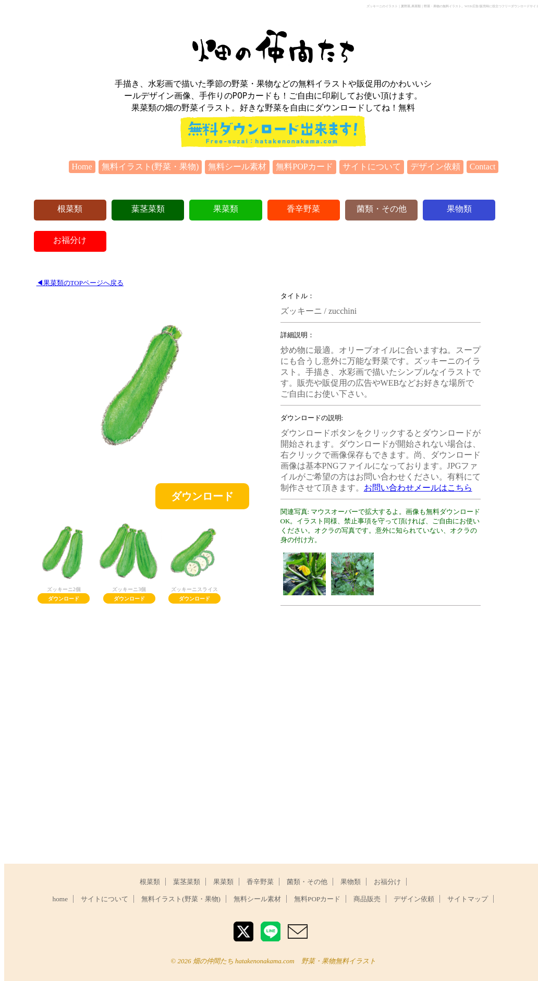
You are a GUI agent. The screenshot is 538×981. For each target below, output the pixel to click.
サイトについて (372, 166)
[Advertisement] (379, 686)
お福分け (70, 240)
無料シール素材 (237, 166)
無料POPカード (304, 166)
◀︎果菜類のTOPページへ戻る (80, 283)
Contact (483, 166)
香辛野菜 (303, 208)
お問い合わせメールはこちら (418, 487)
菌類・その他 (382, 208)
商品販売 (367, 899)
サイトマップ (467, 899)
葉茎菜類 (148, 208)
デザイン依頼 (435, 166)
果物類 (459, 208)
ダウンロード (202, 496)
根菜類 (69, 208)
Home (82, 166)
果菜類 (225, 208)
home (60, 899)
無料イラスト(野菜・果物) (150, 166)
